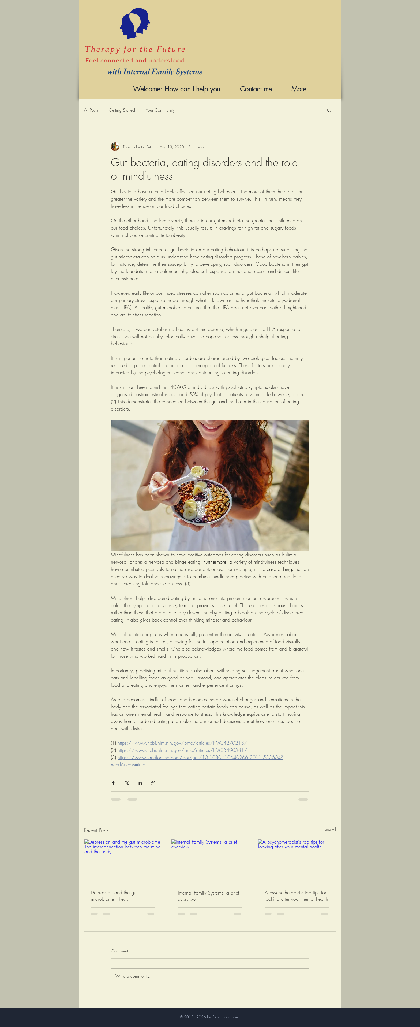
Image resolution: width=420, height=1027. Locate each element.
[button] (329, 110)
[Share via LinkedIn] (139, 782)
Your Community (160, 110)
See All (330, 829)
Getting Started (122, 110)
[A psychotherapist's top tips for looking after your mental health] (297, 861)
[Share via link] (152, 782)
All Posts (91, 110)
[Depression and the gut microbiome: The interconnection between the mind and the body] (123, 861)
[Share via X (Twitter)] (126, 782)
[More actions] (306, 146)
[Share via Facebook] (113, 782)
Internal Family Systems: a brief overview (208, 895)
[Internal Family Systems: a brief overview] (210, 861)
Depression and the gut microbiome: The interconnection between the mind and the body (119, 895)
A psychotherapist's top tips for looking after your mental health (296, 895)
